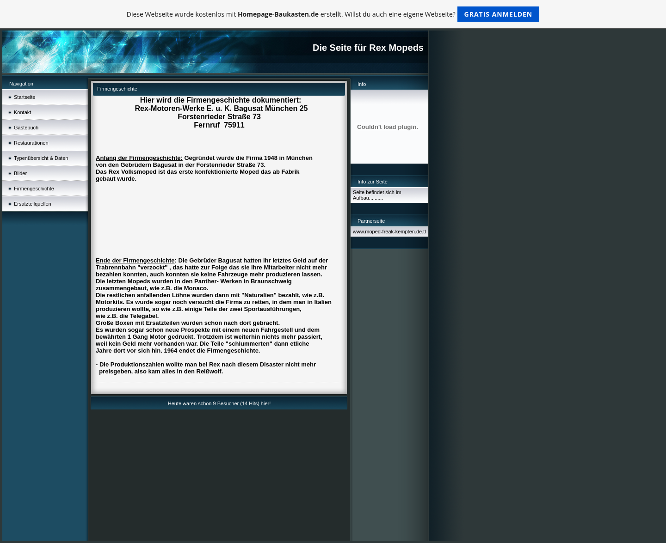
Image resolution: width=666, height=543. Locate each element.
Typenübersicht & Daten (41, 158)
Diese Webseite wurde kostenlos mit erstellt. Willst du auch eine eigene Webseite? (333, 14)
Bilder (20, 173)
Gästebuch (26, 127)
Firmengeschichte (34, 188)
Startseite (24, 97)
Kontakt (22, 112)
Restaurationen (31, 143)
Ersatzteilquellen (32, 204)
